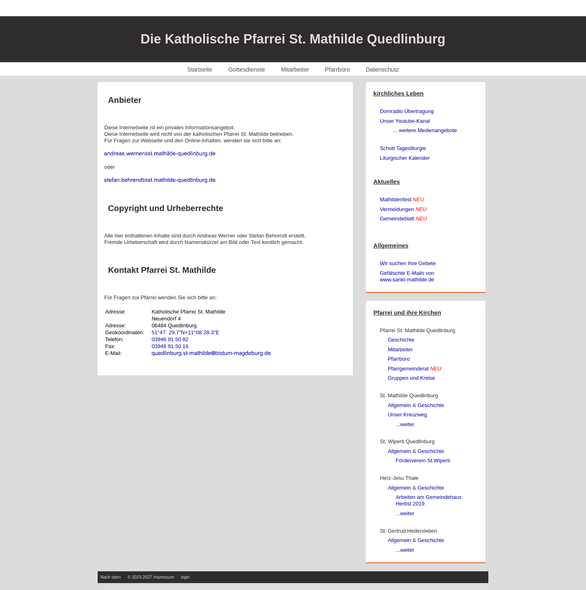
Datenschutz (382, 69)
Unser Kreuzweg (407, 414)
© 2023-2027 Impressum (150, 577)
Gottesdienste (246, 69)
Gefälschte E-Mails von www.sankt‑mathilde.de (407, 276)
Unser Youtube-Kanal (405, 121)
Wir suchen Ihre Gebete (407, 263)
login (185, 577)
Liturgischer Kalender (405, 158)
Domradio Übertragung (406, 111)
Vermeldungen (403, 209)
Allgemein (399, 405)
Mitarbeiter (295, 69)
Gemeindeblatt (403, 219)
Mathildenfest (402, 199)
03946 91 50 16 (170, 346)
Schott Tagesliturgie (403, 148)
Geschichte (401, 340)
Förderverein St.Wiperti (423, 460)
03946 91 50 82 (170, 339)
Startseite (199, 69)
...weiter (405, 424)
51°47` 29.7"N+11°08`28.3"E (185, 332)
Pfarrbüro (337, 69)
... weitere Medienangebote (425, 130)
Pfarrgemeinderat (415, 369)
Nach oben (111, 577)
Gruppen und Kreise (411, 378)
